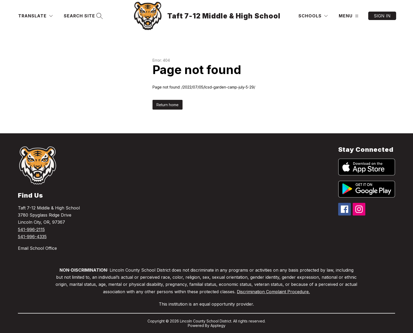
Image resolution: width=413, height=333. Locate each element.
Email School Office (37, 248)
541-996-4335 (32, 236)
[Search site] (82, 16)
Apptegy (217, 325)
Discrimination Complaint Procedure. (273, 291)
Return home (167, 104)
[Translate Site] (35, 16)
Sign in (382, 15)
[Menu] (348, 16)
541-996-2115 (31, 229)
